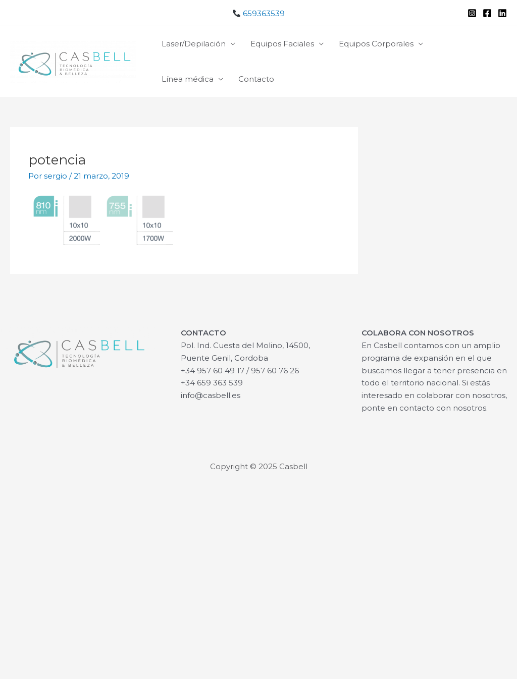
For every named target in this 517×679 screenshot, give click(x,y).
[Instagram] (472, 13)
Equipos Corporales (376, 43)
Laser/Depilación (194, 43)
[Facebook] (487, 13)
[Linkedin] (502, 13)
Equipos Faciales (282, 43)
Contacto (256, 79)
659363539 (259, 13)
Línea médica (188, 79)
